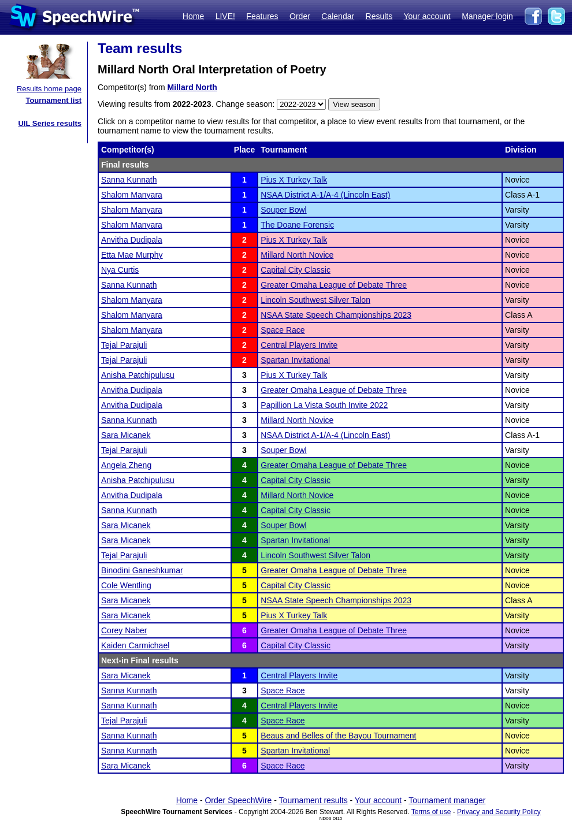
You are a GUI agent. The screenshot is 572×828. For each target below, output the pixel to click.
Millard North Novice (297, 254)
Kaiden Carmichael (135, 645)
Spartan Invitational (295, 360)
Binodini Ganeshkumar (142, 570)
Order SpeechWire (238, 800)
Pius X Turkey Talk (294, 179)
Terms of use (431, 812)
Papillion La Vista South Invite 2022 (324, 405)
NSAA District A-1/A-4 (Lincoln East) (325, 194)
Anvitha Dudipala (131, 239)
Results (379, 16)
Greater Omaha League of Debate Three (334, 284)
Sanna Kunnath (129, 179)
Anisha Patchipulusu (137, 375)
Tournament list (53, 100)
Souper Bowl (283, 209)
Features (262, 16)
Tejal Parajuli (124, 345)
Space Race (282, 330)
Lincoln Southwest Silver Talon (315, 300)
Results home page (49, 88)
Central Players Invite (299, 345)
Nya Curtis (120, 269)
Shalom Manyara (131, 194)
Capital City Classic (295, 269)
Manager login (487, 16)
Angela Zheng (126, 465)
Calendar (337, 16)
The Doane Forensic (297, 224)
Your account (426, 16)
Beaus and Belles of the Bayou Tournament (338, 735)
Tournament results (313, 800)
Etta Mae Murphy (132, 254)
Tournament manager (446, 800)
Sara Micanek (126, 435)
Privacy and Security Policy (499, 812)
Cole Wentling (126, 585)
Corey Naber (124, 630)
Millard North (192, 87)
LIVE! (225, 16)
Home (193, 16)
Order (299, 16)
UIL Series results (49, 123)
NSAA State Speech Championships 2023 (336, 315)
